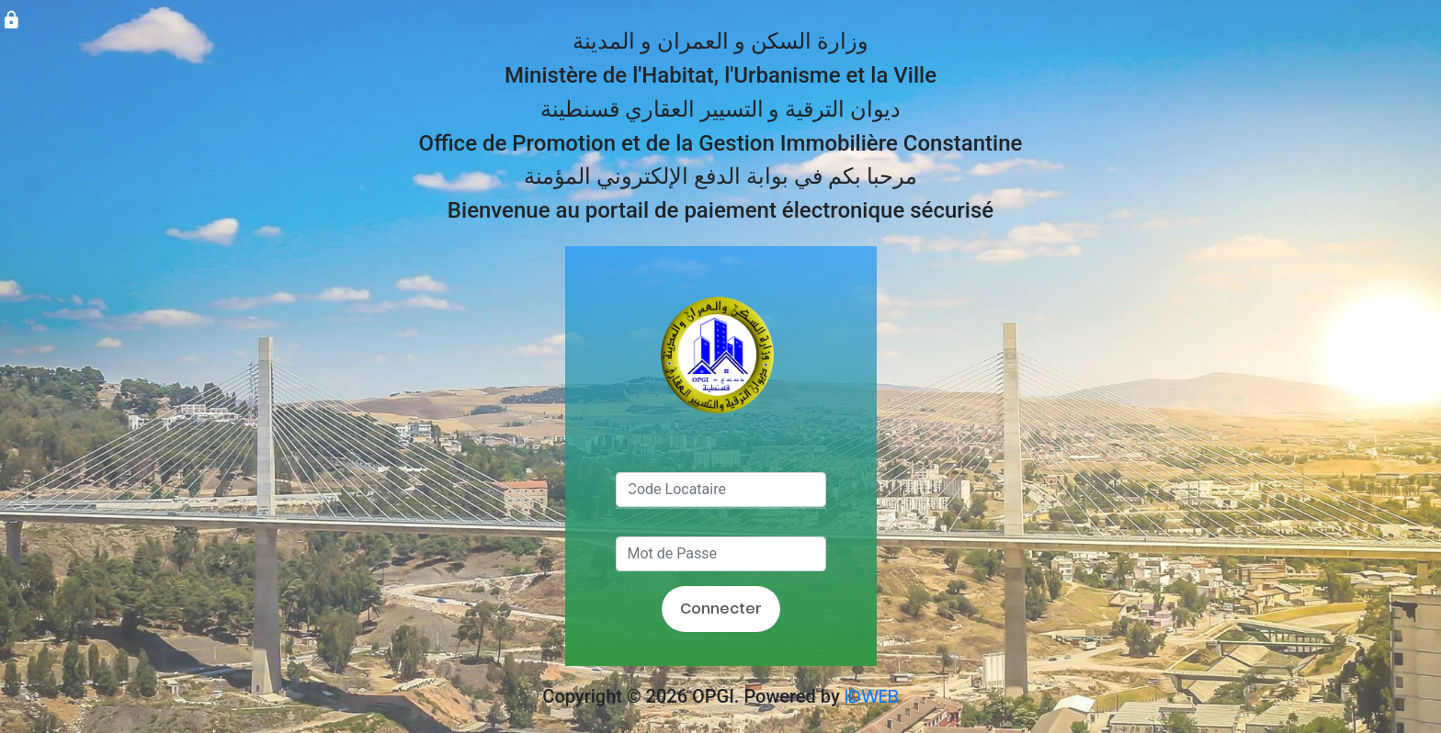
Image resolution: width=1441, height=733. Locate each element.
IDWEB (872, 696)
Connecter (721, 608)
